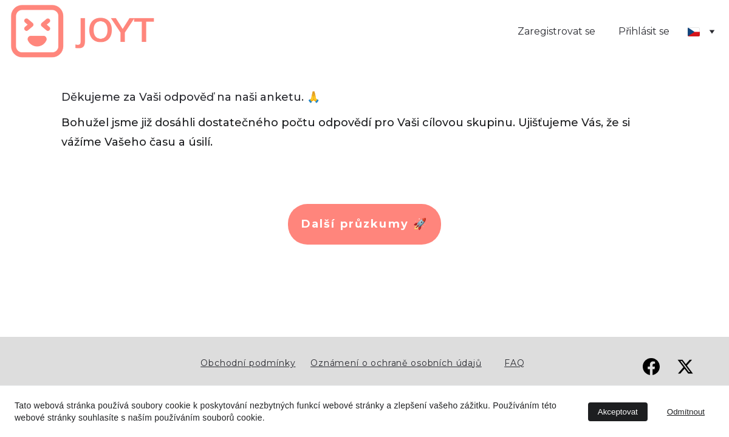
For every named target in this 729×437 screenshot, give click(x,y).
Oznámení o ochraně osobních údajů (396, 362)
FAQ (514, 362)
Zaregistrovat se (556, 31)
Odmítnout (686, 411)
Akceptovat (618, 411)
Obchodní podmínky (247, 362)
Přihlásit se (643, 31)
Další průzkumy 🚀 (364, 224)
